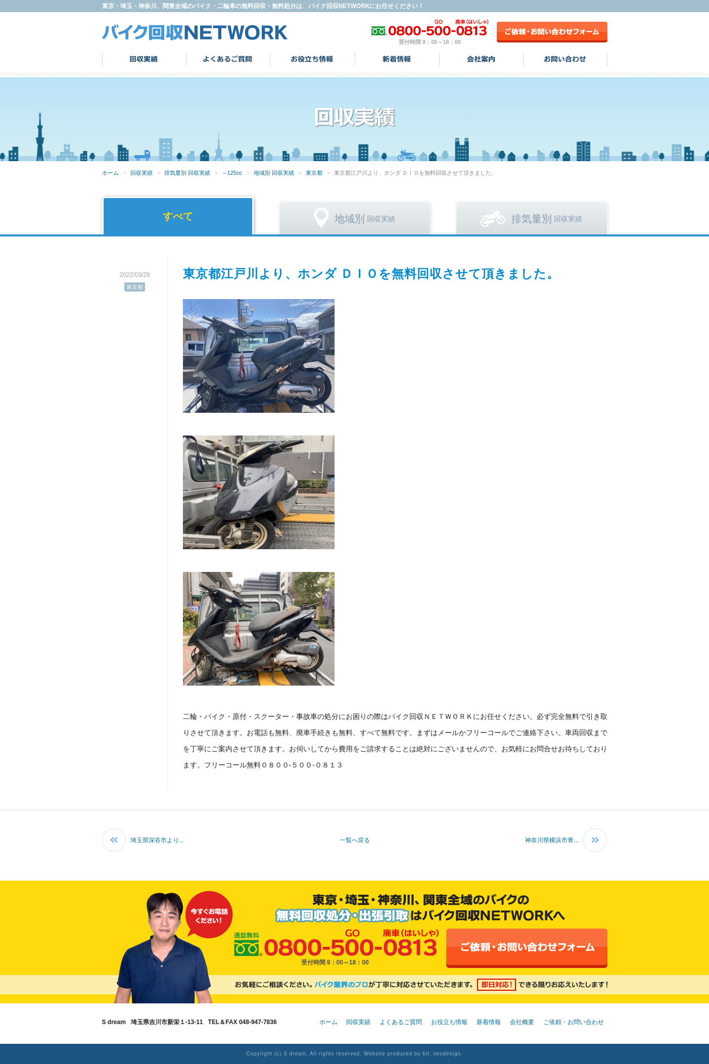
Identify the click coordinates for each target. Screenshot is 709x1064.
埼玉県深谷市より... (157, 840)
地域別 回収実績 (274, 173)
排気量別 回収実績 (187, 173)
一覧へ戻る (355, 840)
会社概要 (522, 1022)
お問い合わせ (565, 59)
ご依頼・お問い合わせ (573, 1022)
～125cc (232, 173)
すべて (178, 216)
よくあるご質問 (228, 59)
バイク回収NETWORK (195, 32)
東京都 (314, 173)
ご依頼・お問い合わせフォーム (552, 32)
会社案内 (481, 59)
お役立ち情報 (312, 59)
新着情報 (397, 59)
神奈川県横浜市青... (552, 840)
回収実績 (144, 59)
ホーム (110, 173)
